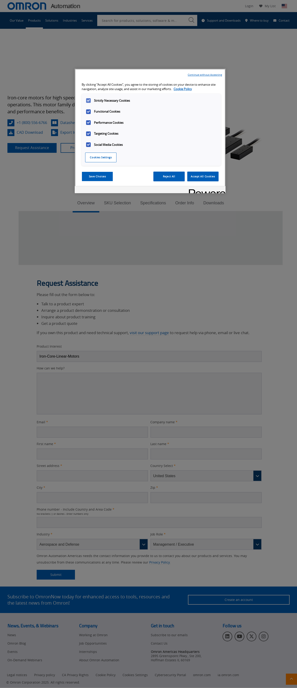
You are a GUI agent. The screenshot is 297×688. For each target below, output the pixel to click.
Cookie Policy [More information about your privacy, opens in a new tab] (183, 89)
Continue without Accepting (205, 74)
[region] (150, 131)
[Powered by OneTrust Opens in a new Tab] (205, 190)
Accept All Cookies (203, 176)
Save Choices (97, 176)
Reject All (169, 176)
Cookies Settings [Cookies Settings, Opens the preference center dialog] (101, 157)
